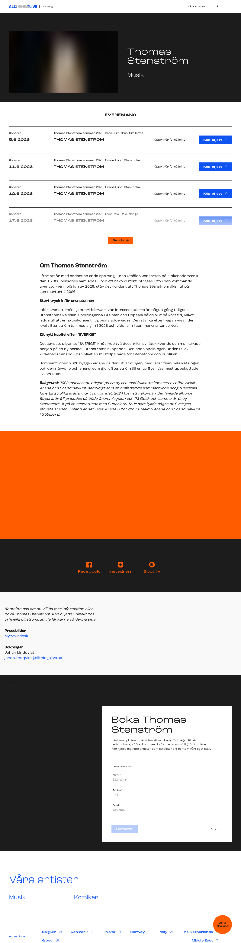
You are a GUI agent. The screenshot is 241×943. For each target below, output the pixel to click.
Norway (140, 932)
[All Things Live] (23, 6)
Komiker (86, 898)
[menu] (227, 6)
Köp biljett (215, 140)
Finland (112, 932)
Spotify (151, 568)
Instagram (121, 568)
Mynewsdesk (16, 636)
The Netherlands (200, 932)
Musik (17, 898)
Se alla (120, 240)
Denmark (82, 932)
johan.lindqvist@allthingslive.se (33, 658)
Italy (166, 932)
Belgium (52, 932)
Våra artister (196, 6)
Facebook (89, 568)
